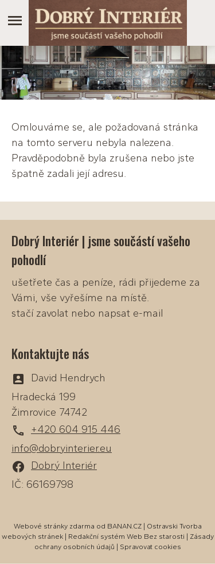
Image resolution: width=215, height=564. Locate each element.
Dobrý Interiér (64, 465)
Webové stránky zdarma (54, 526)
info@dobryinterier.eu (61, 448)
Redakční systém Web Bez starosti (126, 537)
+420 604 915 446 (75, 429)
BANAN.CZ (124, 526)
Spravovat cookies (150, 547)
